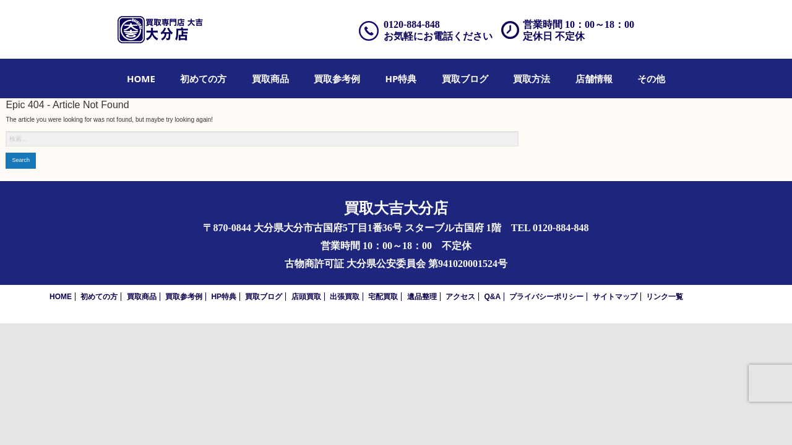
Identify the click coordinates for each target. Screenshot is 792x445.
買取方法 (531, 78)
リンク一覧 (664, 296)
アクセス (460, 296)
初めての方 (203, 78)
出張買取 (344, 296)
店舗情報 (594, 78)
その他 (651, 78)
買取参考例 (337, 78)
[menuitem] (141, 78)
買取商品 (270, 78)
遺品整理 (422, 296)
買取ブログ (465, 78)
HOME (141, 78)
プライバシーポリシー (546, 296)
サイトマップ (615, 296)
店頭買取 (306, 296)
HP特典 (401, 78)
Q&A (492, 296)
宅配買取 (383, 296)
